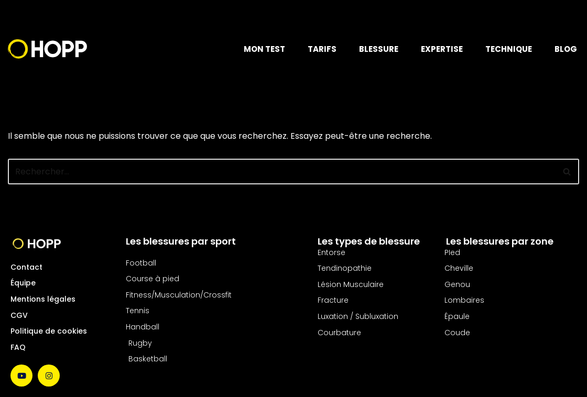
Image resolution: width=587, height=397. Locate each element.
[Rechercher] (282, 171)
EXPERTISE (442, 48)
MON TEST (264, 48)
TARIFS (322, 48)
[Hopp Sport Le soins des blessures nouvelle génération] (47, 49)
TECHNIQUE (508, 48)
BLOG (566, 48)
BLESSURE (378, 48)
